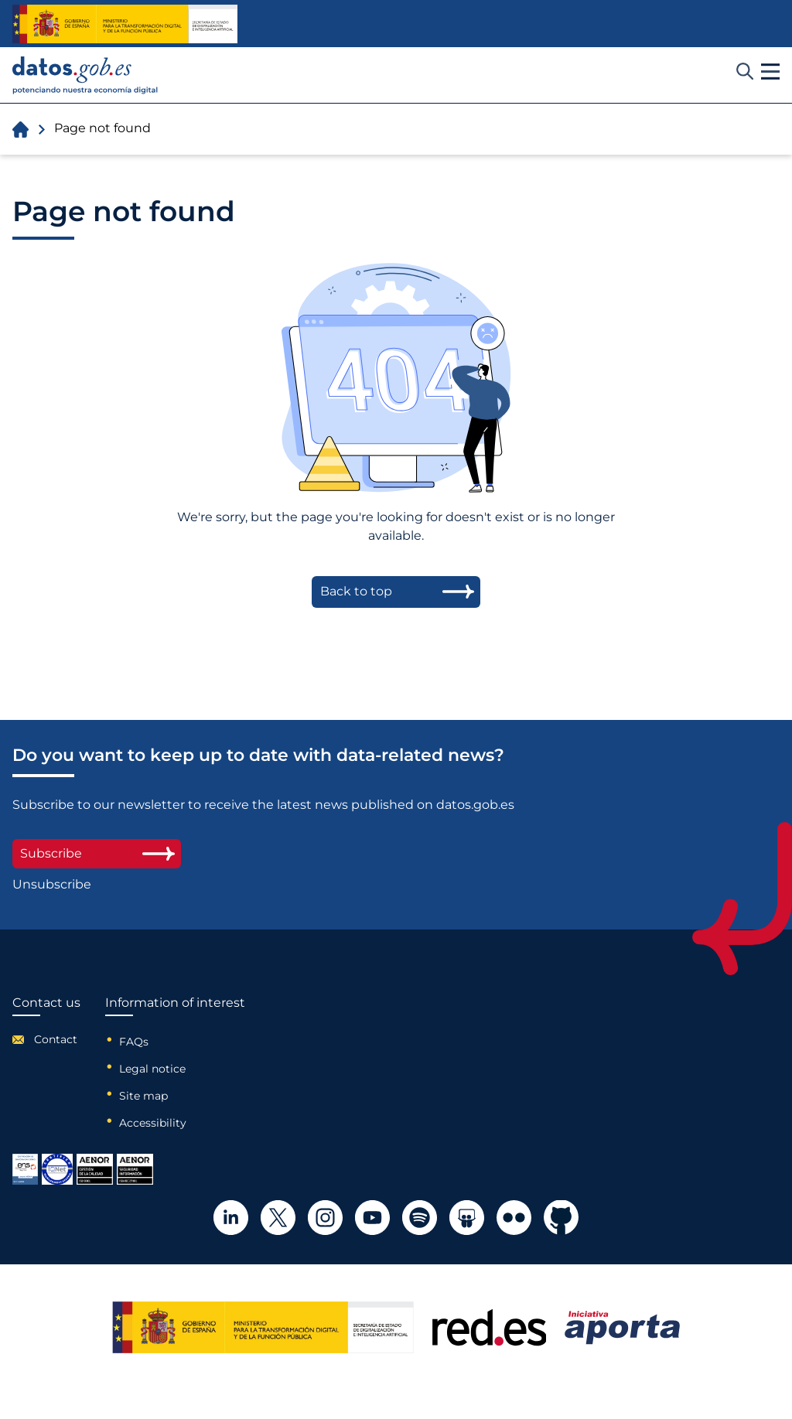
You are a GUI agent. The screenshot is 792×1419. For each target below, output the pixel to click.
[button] (770, 71)
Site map (143, 1096)
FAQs (133, 1042)
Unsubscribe (51, 885)
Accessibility (152, 1123)
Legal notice (152, 1069)
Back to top (356, 591)
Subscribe (96, 853)
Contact (55, 1039)
